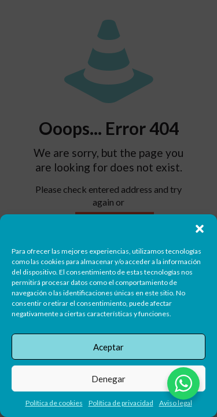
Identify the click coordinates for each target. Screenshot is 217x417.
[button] (199, 229)
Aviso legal (175, 402)
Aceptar (108, 347)
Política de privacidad (121, 402)
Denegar (108, 379)
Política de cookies (54, 402)
